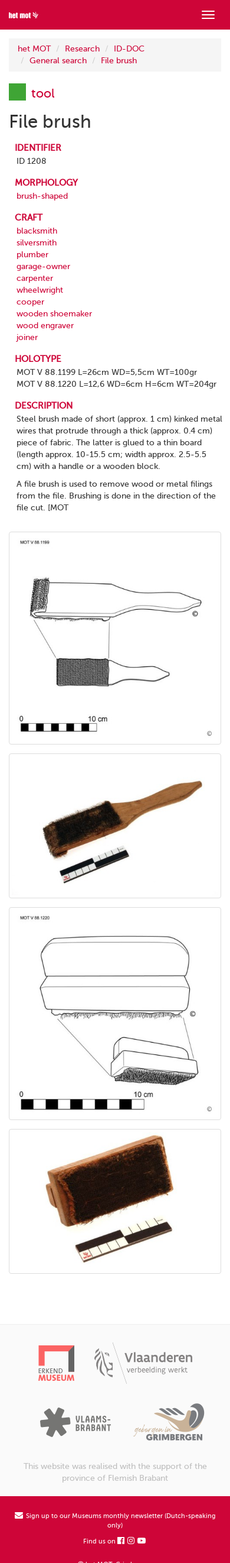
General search (58, 60)
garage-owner (43, 266)
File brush (119, 60)
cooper (30, 301)
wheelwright (40, 290)
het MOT (34, 48)
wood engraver (45, 325)
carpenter (35, 278)
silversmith (37, 242)
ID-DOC (129, 48)
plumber (32, 254)
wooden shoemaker (54, 313)
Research (82, 48)
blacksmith (37, 230)
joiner (27, 337)
